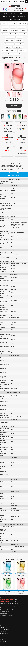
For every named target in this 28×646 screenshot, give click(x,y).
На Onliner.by (3, 638)
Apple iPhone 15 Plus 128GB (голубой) (9, 573)
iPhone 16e (4, 33)
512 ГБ (18, 111)
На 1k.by (2, 639)
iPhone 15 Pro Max (10, 37)
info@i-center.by (6, 1)
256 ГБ (14, 111)
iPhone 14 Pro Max (9, 43)
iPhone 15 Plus (13, 33)
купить (14, 105)
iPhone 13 (8, 47)
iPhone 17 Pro (12, 23)
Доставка (22, 1)
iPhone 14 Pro (19, 40)
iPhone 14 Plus (9, 40)
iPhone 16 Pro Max (15, 30)
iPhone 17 (4, 23)
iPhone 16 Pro (5, 30)
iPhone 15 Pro (23, 33)
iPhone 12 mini (5, 50)
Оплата (15, 1)
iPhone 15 (24, 30)
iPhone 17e (17, 53)
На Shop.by (3, 641)
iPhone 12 (13, 50)
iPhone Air (5, 27)
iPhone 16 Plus (21, 27)
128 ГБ (9, 111)
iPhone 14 (19, 37)
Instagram (3, 631)
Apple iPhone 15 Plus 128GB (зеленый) (9, 589)
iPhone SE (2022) (22, 50)
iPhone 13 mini (19, 43)
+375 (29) (20, 9)
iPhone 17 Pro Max (22, 23)
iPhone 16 (13, 27)
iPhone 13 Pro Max (18, 47)
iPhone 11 (10, 53)
